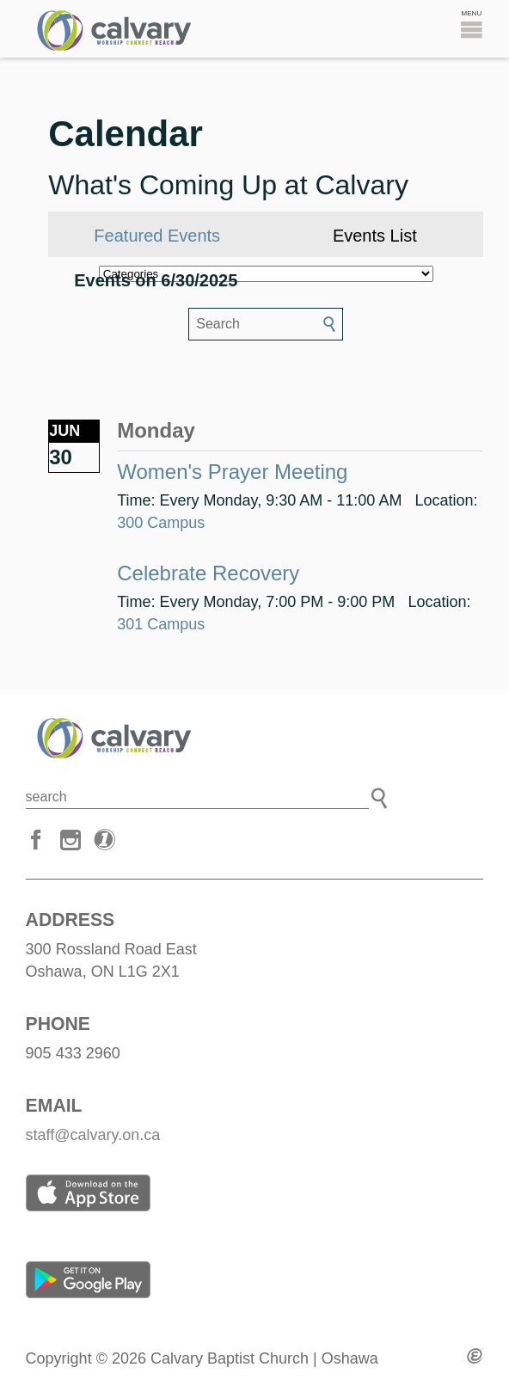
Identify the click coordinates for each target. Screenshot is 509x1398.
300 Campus (161, 522)
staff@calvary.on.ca (93, 1135)
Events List (375, 235)
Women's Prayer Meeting (232, 471)
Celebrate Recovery (208, 573)
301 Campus (161, 624)
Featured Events (157, 235)
